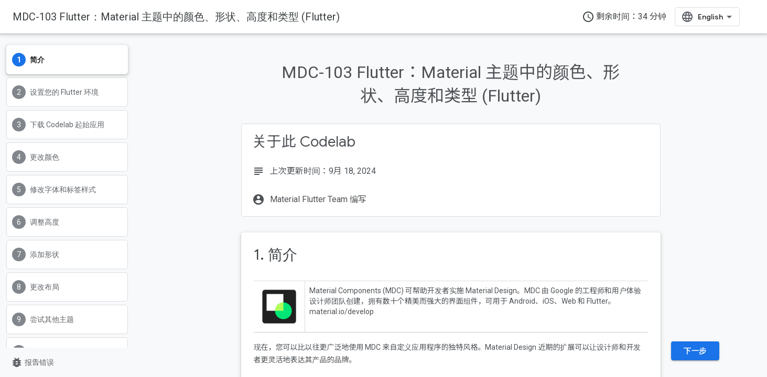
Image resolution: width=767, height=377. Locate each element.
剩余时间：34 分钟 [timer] (624, 16)
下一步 (695, 351)
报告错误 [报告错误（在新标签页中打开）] (32, 362)
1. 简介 (275, 255)
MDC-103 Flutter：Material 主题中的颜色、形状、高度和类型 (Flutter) (176, 16)
